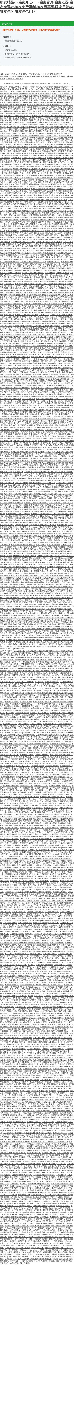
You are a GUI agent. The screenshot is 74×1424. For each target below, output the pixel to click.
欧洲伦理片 (20, 1246)
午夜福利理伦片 (66, 960)
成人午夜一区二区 (33, 1246)
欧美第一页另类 (12, 293)
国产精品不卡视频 (7, 87)
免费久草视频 (18, 472)
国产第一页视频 (58, 414)
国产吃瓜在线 (41, 1111)
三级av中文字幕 (19, 341)
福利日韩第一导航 (11, 494)
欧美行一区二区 (29, 733)
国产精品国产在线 (34, 1122)
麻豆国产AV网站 (44, 1192)
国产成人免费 (38, 1002)
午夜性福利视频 (6, 1239)
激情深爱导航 (11, 113)
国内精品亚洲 (48, 949)
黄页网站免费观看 (52, 164)
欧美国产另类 (22, 1071)
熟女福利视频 (53, 923)
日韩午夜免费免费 (25, 834)
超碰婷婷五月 (61, 209)
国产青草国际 (12, 100)
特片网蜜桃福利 (47, 175)
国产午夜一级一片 (25, 960)
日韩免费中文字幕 (34, 363)
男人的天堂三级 (21, 162)
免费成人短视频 (18, 991)
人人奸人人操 (28, 542)
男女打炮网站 (47, 531)
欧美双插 (57, 1080)
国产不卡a (12, 808)
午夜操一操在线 (58, 810)
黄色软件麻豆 (23, 295)
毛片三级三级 (12, 310)
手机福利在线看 (6, 171)
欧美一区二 (32, 684)
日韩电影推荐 (63, 691)
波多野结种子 (44, 319)
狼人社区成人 (44, 315)
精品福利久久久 (62, 253)
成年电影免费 (19, 87)
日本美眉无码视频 (44, 469)
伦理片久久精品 (27, 881)
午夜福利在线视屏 (24, 1164)
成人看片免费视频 (34, 425)
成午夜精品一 (38, 1257)
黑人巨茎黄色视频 (50, 381)
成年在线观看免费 (12, 673)
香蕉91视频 (52, 803)
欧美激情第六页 (33, 538)
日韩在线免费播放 (48, 253)
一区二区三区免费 (48, 1212)
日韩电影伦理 (27, 164)
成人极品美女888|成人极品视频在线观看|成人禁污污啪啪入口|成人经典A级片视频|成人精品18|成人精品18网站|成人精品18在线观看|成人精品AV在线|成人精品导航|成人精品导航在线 (37, 582)
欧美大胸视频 (40, 472)
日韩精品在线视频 (36, 525)
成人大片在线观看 (56, 562)
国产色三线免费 (45, 131)
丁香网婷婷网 (65, 1159)
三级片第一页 (34, 352)
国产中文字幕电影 (31, 304)
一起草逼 (41, 1093)
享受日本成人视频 (56, 982)
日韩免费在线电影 (36, 147)
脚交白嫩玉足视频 (50, 220)
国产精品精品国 (56, 1108)
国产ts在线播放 (63, 220)
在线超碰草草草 (54, 945)
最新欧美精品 (62, 361)
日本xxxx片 (36, 1164)
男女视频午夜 (26, 794)
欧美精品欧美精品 (47, 518)
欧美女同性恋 (40, 741)
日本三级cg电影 (10, 1071)
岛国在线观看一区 (19, 538)
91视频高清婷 (34, 852)
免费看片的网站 (56, 713)
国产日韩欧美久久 (41, 673)
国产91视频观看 (58, 151)
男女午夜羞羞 (34, 416)
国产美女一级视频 (63, 987)
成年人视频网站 (63, 368)
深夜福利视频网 (6, 1153)
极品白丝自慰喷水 (16, 516)
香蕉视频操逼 (18, 845)
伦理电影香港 (20, 518)
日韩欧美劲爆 (15, 1040)
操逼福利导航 (41, 660)
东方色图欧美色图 (32, 350)
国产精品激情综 (51, 520)
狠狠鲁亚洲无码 (38, 193)
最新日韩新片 (29, 178)
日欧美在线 (34, 772)
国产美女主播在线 (32, 228)
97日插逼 (51, 883)
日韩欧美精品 (46, 324)
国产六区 (38, 1131)
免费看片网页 (10, 920)
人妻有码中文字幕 (30, 197)
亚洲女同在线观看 (49, 270)
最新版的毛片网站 (8, 777)
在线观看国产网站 (53, 467)
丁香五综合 (4, 876)
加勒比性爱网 (37, 160)
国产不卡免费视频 (29, 549)
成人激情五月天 (12, 297)
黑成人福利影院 (22, 339)
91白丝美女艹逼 (44, 408)
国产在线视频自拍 (53, 1155)
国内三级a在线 (37, 1075)
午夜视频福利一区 (31, 1133)
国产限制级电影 (18, 1179)
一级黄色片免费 (61, 1095)
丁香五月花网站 (28, 184)
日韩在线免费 (31, 1093)
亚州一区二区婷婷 (61, 739)
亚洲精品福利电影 (64, 573)
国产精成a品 (44, 1208)
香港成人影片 (27, 155)
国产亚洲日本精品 (27, 755)
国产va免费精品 (58, 215)
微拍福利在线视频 (60, 892)
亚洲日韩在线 (41, 691)
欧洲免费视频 (34, 151)
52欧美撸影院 (51, 1232)
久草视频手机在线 (42, 969)
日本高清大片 (32, 408)
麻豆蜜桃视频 (18, 326)
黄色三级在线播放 (43, 129)
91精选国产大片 (51, 887)
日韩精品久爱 (38, 887)
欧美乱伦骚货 (54, 1177)
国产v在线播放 (29, 467)
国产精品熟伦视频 (58, 1000)
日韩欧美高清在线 (45, 1137)
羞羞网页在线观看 (30, 516)
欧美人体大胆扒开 (18, 1150)
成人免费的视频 (38, 1031)
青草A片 (33, 695)
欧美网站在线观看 (28, 1173)
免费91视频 (62, 1053)
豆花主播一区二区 (48, 317)
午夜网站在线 (66, 118)
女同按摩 (26, 1013)
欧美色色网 (48, 1071)
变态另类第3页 (31, 803)
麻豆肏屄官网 (39, 277)
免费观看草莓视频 (12, 859)
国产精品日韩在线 (20, 1254)
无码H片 (57, 719)
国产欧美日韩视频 (50, 540)
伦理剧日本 (49, 1144)
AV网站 (52, 825)
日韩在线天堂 (43, 197)
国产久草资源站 (28, 275)
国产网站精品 (47, 722)
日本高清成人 (27, 560)
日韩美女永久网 (62, 825)
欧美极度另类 (36, 777)
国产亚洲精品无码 (32, 131)
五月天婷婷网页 (57, 985)
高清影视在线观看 (46, 938)
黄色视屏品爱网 (29, 874)
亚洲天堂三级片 (35, 317)
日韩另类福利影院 (56, 896)
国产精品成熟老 (22, 416)
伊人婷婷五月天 (46, 781)
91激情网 (56, 978)
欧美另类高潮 (57, 746)
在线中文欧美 (14, 430)
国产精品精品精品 (14, 193)
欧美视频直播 (39, 719)
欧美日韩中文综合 (43, 399)
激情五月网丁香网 (59, 726)
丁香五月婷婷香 (19, 489)
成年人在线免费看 (25, 297)
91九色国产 (45, 1246)
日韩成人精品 (55, 315)
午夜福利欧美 (41, 759)
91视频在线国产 (50, 794)
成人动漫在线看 (17, 204)
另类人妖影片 (14, 527)
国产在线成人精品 (60, 259)
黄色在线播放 (46, 363)
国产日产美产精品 (38, 976)
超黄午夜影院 (21, 722)
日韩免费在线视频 (16, 129)
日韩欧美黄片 (66, 1038)
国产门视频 (37, 1252)
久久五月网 (24, 1073)
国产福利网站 (36, 571)
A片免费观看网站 (36, 1097)
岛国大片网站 (44, 89)
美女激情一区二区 (38, 357)
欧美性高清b (53, 790)
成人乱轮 (11, 810)
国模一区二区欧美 (43, 341)
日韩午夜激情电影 (48, 551)
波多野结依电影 (26, 967)
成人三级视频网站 (46, 259)
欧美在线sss (65, 719)
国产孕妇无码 (43, 127)
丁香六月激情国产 (61, 337)
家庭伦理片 (54, 1217)
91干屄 (7, 896)
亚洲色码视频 (18, 226)
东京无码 (53, 1215)
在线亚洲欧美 (47, 1077)
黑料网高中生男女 (38, 706)
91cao (63, 1106)
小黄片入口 (53, 925)
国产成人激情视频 (58, 872)
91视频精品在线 (52, 306)
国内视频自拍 (18, 520)
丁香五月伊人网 (42, 1018)
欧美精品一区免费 (41, 536)
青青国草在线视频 (23, 248)
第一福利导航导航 (17, 854)
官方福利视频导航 (21, 432)
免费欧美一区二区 (46, 710)
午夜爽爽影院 (11, 211)
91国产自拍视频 (24, 505)
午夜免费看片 (7, 385)
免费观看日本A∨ (36, 856)
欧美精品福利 (50, 511)
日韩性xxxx (26, 905)
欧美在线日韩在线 (35, 1237)
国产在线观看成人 (38, 505)
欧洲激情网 (24, 1097)
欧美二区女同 (61, 509)
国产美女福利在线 (12, 231)
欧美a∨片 (33, 713)
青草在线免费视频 (30, 1009)
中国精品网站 (28, 878)
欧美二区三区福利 (16, 410)
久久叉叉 (13, 1223)
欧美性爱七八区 (31, 854)
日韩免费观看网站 (21, 332)
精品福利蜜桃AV (67, 1040)
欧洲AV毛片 (52, 730)
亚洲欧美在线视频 (60, 693)
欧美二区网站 (17, 478)
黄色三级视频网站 (38, 1155)
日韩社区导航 (42, 1177)
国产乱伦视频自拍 (64, 1135)
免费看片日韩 (58, 531)
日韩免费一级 (14, 547)
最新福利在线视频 (21, 98)
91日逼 (27, 1155)
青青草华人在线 (34, 1184)
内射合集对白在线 (32, 235)
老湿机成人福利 (36, 898)
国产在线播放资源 (63, 317)
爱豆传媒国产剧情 (58, 549)
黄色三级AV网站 (26, 374)
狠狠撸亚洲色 (56, 226)
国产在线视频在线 (28, 450)
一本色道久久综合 (64, 803)
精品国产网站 (50, 209)
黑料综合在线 (41, 757)
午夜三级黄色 (21, 562)
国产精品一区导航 (66, 164)
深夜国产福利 (18, 1027)
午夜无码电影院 (18, 768)
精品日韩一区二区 (63, 1197)
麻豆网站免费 (63, 306)
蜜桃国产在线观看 (61, 147)
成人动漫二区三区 (55, 257)
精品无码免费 (11, 339)
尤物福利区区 (11, 423)
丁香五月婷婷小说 (23, 377)
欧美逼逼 (10, 927)
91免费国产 (58, 722)
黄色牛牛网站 (44, 105)
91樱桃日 (25, 801)
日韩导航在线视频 (65, 954)
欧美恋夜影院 (62, 1084)
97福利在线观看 (48, 830)
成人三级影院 (11, 551)
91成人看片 (65, 905)
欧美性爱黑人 (18, 240)
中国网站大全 (36, 434)
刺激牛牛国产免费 (45, 693)
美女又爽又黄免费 (15, 1100)
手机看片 (54, 1117)
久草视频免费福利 (10, 841)
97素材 (14, 909)
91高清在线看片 (54, 197)
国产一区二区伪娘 (52, 388)
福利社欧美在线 (63, 540)
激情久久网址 (21, 266)
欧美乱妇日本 (14, 474)
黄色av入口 (16, 730)
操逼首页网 (30, 1135)
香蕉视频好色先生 (49, 1153)
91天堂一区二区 (40, 405)
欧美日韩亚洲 (51, 1203)
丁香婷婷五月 (7, 109)
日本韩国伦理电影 (44, 94)
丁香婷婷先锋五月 (56, 107)
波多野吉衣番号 (22, 317)
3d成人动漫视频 (28, 288)
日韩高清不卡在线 (23, 1077)
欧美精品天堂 (5, 447)
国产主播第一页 (26, 255)
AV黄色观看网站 (66, 447)
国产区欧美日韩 (46, 492)
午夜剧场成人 (66, 1080)
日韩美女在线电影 (19, 675)
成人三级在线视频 (28, 399)
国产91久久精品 (33, 259)
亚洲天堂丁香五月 (18, 739)
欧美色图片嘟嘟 (35, 483)
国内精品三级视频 (25, 819)
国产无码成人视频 (51, 980)
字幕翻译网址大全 (20, 385)
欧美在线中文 (64, 764)
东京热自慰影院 (39, 374)
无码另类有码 (48, 346)
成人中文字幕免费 (18, 379)
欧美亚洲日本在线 (30, 783)
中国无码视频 (46, 282)
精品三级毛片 (17, 1166)
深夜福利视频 (20, 825)
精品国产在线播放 (12, 836)
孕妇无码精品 (55, 438)
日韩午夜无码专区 (51, 1062)
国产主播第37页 (63, 527)
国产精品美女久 (49, 191)
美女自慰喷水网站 (49, 1084)
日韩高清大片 (5, 158)
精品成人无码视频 (9, 416)
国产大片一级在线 (60, 1069)
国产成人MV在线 (49, 525)
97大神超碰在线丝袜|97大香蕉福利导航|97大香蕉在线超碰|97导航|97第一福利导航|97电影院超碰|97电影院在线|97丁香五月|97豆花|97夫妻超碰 (37, 620)
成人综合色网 (50, 505)
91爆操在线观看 (8, 244)
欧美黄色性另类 (19, 171)
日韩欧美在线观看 (22, 927)
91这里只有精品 (35, 724)
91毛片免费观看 (67, 677)
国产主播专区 (15, 1261)
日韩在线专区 (60, 1131)
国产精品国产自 (8, 525)
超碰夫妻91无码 (60, 98)
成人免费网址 (45, 339)
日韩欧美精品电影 (62, 273)
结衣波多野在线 (8, 107)
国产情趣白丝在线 (30, 127)
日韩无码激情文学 (34, 870)
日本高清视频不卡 (66, 454)
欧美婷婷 (52, 1091)
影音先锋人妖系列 (39, 653)
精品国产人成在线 (63, 297)
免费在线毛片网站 (16, 195)
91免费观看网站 (59, 865)
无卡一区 (32, 943)
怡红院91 (48, 848)
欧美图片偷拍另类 (60, 870)
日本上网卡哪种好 (30, 1192)
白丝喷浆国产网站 (7, 469)
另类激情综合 (30, 279)
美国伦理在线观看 (48, 1033)
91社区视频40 (30, 759)
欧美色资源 (34, 806)
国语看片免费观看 (9, 534)
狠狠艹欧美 (11, 766)
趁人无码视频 (57, 167)
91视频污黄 (22, 792)
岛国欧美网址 (9, 162)
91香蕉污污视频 (17, 545)
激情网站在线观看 (27, 1089)
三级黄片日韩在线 (7, 1263)
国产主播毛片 (67, 755)
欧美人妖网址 (48, 111)
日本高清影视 (8, 1089)
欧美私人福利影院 (47, 335)
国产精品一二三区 (64, 248)
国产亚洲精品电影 (59, 268)
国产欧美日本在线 (49, 761)
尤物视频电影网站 (38, 396)
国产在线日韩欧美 (62, 310)
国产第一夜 (68, 792)
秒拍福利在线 (59, 421)
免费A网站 (13, 699)
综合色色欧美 (27, 509)
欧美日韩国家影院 (42, 1159)
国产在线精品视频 (39, 412)
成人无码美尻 (25, 1044)
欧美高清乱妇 (44, 350)
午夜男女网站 (28, 969)
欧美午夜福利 (51, 717)
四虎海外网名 (51, 1053)
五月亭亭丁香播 (61, 200)
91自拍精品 (39, 682)
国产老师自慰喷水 (25, 688)
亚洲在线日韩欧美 (21, 483)
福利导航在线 (68, 547)
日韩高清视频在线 (48, 987)
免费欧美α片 (44, 436)
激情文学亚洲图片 (23, 777)
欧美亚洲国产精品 (18, 452)
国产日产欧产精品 (21, 821)
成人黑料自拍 (45, 392)
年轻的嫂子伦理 (60, 1011)
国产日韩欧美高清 (14, 399)
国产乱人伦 (32, 657)
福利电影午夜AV (33, 492)
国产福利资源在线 (54, 91)
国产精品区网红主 (20, 109)
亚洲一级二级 (13, 1073)
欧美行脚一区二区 (15, 1009)
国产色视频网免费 (52, 193)
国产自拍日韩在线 (7, 982)
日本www (69, 1241)
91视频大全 (64, 1093)
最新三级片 (55, 850)
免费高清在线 (39, 511)
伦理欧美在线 (46, 1259)
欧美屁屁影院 (21, 363)
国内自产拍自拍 (51, 361)
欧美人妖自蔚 (12, 498)
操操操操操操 (5, 450)
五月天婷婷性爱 (12, 147)
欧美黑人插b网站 (12, 1047)
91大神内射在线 (22, 352)
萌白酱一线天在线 (48, 434)
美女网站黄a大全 (31, 456)
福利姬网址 (41, 1203)
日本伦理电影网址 (30, 1069)
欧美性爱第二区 (11, 779)
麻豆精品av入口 (24, 310)
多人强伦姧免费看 (43, 662)
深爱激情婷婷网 (66, 1150)
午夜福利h (59, 947)
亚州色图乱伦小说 (27, 1128)
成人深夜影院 (54, 673)
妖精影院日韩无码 (41, 138)
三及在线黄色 (31, 1000)
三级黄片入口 (16, 138)
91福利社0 (25, 1040)
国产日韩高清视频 (34, 253)
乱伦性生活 (25, 876)
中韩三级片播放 (39, 918)
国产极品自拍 (44, 186)
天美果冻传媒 (8, 978)
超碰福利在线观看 (38, 368)
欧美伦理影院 (18, 142)
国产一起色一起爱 (45, 284)
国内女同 (70, 664)
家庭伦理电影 (55, 1173)
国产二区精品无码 (65, 427)
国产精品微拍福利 (32, 947)
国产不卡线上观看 (64, 403)
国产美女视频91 (65, 180)
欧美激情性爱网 (24, 1195)
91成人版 (49, 719)
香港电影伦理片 (56, 105)
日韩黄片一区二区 (12, 443)
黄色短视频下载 (57, 901)
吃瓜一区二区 (58, 1137)
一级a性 (59, 1033)
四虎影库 (12, 706)
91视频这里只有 (53, 184)
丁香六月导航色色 (20, 1239)
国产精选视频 (39, 209)
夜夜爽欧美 (24, 695)
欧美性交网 (16, 715)
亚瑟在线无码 (25, 547)
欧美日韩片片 (23, 971)
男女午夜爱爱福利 (49, 1142)
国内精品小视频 (60, 666)
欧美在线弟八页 (14, 1232)
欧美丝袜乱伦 (64, 542)
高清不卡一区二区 (9, 388)
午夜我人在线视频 (44, 664)
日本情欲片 (38, 934)
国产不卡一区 (59, 264)
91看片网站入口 (18, 1155)
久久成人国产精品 (55, 330)
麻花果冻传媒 (55, 89)
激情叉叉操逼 (34, 98)
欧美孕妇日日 (61, 779)
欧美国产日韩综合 (65, 1237)
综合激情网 (7, 1254)
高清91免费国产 (21, 492)
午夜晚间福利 (57, 547)
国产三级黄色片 (56, 279)
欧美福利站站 (59, 366)
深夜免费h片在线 (58, 797)
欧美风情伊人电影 (55, 686)
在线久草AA (5, 947)
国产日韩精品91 (17, 447)
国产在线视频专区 (19, 438)
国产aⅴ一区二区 (28, 158)
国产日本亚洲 (48, 494)
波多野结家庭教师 (61, 100)
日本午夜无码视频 (58, 1201)
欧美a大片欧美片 (58, 441)
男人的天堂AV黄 (29, 686)
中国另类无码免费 (47, 1179)
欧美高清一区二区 (11, 505)
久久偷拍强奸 (25, 182)
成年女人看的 (48, 558)
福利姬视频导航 (54, 118)
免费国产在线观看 (11, 361)
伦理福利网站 (14, 233)
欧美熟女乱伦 (44, 235)
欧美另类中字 (25, 396)
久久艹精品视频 (20, 408)
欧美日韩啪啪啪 (58, 996)
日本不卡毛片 (28, 390)
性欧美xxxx (56, 848)
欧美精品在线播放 (35, 432)
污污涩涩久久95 (31, 693)
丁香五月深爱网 (47, 211)
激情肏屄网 (49, 958)
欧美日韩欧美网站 (63, 485)
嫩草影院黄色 (36, 823)
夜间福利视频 (25, 949)
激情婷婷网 (20, 1000)
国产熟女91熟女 (37, 1062)
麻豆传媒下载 (33, 481)
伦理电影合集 (11, 1011)
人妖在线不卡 (51, 472)
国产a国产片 (63, 1259)
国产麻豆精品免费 (38, 427)
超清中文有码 (50, 1248)
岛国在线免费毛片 (56, 503)
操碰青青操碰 (53, 202)
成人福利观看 (34, 821)
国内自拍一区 (15, 427)
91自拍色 (54, 1161)
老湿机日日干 (9, 348)
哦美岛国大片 (65, 1031)
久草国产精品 (46, 547)
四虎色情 (40, 1144)
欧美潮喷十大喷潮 (62, 1234)
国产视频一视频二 (50, 954)
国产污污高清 (11, 514)
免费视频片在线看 (18, 456)
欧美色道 (19, 810)
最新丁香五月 (13, 1097)
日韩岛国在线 (68, 348)
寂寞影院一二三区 (31, 1186)
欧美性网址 (35, 708)
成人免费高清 (38, 960)
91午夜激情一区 (67, 91)
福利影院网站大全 (7, 332)
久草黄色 (13, 1124)
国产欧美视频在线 (30, 94)
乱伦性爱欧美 (50, 841)
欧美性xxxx (32, 1223)
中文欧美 (30, 825)
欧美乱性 (8, 1259)
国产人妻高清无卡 (7, 350)
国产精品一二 (18, 304)
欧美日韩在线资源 (48, 474)
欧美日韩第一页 (10, 737)
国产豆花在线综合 (66, 759)
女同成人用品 (5, 224)
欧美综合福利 (46, 109)
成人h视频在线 (56, 657)
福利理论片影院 (24, 1029)
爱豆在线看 (60, 706)
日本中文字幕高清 (7, 408)
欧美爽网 (66, 1102)
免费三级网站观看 (47, 772)
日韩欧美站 (32, 925)
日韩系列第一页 (12, 237)
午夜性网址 (12, 945)
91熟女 (18, 682)
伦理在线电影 (66, 255)
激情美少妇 (35, 1228)
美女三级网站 (48, 498)
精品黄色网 (16, 832)
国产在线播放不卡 (12, 1139)
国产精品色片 (14, 463)
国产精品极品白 (17, 467)
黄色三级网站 (10, 1228)
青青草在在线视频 (27, 717)
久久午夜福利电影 (26, 209)
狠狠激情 (48, 688)
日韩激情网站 (64, 136)
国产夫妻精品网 (67, 140)
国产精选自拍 (20, 348)
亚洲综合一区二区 (63, 474)
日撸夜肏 (68, 943)
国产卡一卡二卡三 (10, 938)
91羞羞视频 (26, 653)
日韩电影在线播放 (50, 514)
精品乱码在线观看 (23, 189)
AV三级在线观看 (33, 392)
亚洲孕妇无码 (39, 136)
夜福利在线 (37, 1011)
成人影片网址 (25, 461)
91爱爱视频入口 (24, 434)
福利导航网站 (56, 339)
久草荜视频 (42, 684)
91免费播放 (59, 836)
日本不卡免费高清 (29, 383)
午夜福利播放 (59, 710)
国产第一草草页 (40, 173)
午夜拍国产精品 (51, 801)
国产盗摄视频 (25, 823)
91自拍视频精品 (17, 947)
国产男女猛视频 (60, 993)
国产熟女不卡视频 (30, 359)
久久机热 (31, 850)
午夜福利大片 (30, 251)
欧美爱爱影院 (14, 220)
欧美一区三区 (38, 688)
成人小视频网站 (19, 817)
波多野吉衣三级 (17, 1186)
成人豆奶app (41, 1181)
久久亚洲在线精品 (8, 1170)
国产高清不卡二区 (50, 934)
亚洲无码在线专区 (67, 478)
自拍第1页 (37, 1084)
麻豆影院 (47, 1097)
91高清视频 (30, 1115)
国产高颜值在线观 (21, 328)
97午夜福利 (65, 1155)
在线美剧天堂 (62, 328)
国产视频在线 (66, 874)
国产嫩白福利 (57, 324)
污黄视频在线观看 (50, 248)
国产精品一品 (62, 907)
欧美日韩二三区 (62, 1248)
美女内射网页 (55, 350)
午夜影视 (56, 1228)
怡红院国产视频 (22, 1226)
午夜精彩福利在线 (66, 1002)
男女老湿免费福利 (17, 936)
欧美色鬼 (50, 1219)
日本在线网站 (58, 885)
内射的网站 (9, 954)
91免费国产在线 (49, 509)
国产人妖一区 (5, 912)
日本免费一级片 (33, 1208)
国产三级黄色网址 (25, 498)
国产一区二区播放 (16, 542)
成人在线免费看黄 (64, 1066)
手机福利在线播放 (59, 752)
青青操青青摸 (15, 1018)
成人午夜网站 (27, 193)
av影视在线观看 (47, 534)
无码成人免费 (53, 542)
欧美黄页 (21, 737)
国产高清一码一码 (60, 1133)
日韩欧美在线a (63, 1232)
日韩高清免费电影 (23, 993)
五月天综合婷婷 (17, 896)
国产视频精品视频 (38, 1029)
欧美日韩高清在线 (48, 200)
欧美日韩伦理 (7, 974)
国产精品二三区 (37, 100)
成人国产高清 (35, 927)
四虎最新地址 (59, 1241)
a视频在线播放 (62, 699)
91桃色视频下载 (67, 195)
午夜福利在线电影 (47, 98)
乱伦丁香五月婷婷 (48, 1126)
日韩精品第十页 (48, 1234)
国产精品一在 (48, 496)
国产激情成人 (52, 660)
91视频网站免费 (28, 1111)
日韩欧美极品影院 (38, 206)
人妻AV (36, 938)
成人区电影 (24, 1119)
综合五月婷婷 (68, 222)
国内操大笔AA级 (58, 131)
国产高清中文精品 (64, 1047)
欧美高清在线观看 (62, 1179)
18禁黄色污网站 (51, 368)
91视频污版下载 (6, 142)
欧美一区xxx (41, 863)
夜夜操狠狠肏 (11, 1029)
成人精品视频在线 (36, 403)
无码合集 (13, 1197)
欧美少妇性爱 (41, 545)
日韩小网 (4, 1168)
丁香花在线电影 (9, 965)
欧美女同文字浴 (12, 540)
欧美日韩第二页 (29, 204)
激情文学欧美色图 (67, 169)
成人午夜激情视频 (7, 1217)
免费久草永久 (30, 341)
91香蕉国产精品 (36, 531)
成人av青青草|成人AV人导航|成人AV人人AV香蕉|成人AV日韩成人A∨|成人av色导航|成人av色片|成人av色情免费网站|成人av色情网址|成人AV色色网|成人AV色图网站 (37, 635)
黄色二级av (22, 1223)
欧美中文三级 (61, 571)
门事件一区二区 (42, 242)
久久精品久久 (56, 383)
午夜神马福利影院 (20, 1066)
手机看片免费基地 (7, 1159)
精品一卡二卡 (57, 529)
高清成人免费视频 (57, 228)
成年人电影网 (66, 129)
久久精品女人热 (53, 405)
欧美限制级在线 (39, 697)
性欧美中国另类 (44, 814)
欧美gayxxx (27, 1250)
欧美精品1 (4, 790)
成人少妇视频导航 (38, 153)
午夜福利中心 (21, 965)
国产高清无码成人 (47, 352)
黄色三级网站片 (18, 1210)
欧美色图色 (26, 1232)
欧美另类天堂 (39, 527)
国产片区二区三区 (28, 487)
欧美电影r (29, 934)
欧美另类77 (39, 832)
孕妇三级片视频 (35, 1199)
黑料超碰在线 (46, 295)
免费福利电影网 (38, 297)
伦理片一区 (43, 790)
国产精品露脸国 (66, 1115)
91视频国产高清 (24, 111)
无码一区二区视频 (22, 1263)
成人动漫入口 (61, 483)
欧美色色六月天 (50, 856)
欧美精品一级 (34, 1005)
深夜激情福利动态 (12, 695)
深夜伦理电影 (7, 264)
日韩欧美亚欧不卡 (20, 943)
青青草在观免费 (39, 750)
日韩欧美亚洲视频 (41, 233)
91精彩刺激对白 (53, 155)
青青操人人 (66, 786)
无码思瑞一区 (5, 806)
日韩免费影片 (30, 664)
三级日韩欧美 (20, 107)
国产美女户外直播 (43, 450)
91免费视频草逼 (19, 279)
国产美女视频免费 (41, 390)
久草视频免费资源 (50, 403)
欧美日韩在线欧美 (59, 363)
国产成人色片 (48, 989)
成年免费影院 (51, 1029)
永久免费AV (64, 850)
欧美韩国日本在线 (62, 938)
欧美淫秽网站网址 (9, 419)
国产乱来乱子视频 (44, 549)
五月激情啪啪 (68, 1166)
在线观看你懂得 (67, 775)
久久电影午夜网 (9, 996)
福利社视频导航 (6, 863)
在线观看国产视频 (43, 279)
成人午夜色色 (32, 861)
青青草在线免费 (42, 1089)
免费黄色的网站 (26, 750)
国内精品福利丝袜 (19, 259)
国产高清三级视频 (50, 1199)
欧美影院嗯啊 (18, 94)
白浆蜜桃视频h (50, 102)
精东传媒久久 (38, 819)
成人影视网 (56, 1086)
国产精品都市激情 (34, 211)
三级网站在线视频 (52, 766)
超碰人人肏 (12, 1060)
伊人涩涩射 (24, 839)
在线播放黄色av (21, 394)
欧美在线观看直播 (7, 432)
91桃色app (61, 1257)
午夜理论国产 (5, 1082)
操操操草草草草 (30, 226)
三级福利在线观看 (64, 472)
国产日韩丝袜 (48, 1131)
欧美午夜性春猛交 (48, 425)
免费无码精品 (5, 783)
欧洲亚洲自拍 (50, 297)
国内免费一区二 (42, 503)
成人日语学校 (46, 708)
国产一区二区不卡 (61, 494)
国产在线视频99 (36, 270)
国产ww (42, 909)
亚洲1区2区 (59, 859)
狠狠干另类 (32, 1239)
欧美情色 (55, 861)
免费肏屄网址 (18, 169)
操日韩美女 (55, 814)
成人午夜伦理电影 (30, 195)
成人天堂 (17, 907)
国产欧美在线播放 (46, 264)
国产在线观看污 (31, 224)
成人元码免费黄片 (16, 567)
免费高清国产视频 (8, 657)
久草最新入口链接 (63, 377)
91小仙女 (38, 907)
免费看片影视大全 (30, 576)
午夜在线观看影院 (36, 668)
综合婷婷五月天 (33, 901)
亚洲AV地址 (52, 691)
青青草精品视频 (62, 217)
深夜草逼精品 (6, 666)
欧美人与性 (38, 996)
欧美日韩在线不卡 (35, 929)
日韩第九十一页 (37, 1024)
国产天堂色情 (26, 1038)
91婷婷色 (13, 971)
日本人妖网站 (5, 180)
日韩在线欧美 (38, 998)
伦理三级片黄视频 (18, 222)
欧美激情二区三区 (61, 558)
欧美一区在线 (20, 660)
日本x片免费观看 (64, 1064)
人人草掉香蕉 (61, 434)
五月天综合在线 (6, 943)
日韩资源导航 (45, 770)
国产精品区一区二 (52, 357)
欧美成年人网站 (8, 91)
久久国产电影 (45, 416)
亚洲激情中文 (16, 257)
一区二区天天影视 (7, 1042)
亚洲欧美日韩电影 (44, 410)
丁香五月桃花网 (26, 262)
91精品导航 (43, 1091)
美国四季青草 (52, 741)
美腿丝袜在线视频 (33, 1212)
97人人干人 (63, 660)
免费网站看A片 (24, 270)
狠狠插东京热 (39, 699)
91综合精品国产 (8, 228)
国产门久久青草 (37, 381)
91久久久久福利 (53, 169)
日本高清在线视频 (32, 489)
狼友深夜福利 (32, 752)
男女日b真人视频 (65, 240)
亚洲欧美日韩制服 (10, 998)
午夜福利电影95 (35, 1241)
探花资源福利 (42, 1148)
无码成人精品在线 (54, 1111)
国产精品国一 (8, 660)
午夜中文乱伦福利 (12, 867)
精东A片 (11, 1104)
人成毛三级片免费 (34, 109)
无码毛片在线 (66, 412)
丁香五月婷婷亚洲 (37, 958)
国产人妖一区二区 (53, 677)
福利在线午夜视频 (7, 916)
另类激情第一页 (15, 1161)
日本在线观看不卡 (61, 293)
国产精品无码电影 (58, 733)
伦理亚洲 (15, 719)
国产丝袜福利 (5, 1210)
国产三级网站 (17, 852)
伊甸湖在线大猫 (15, 273)
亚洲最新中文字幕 (52, 799)
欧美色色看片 (19, 1093)
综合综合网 (59, 883)
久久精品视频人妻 (23, 496)
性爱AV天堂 (14, 1128)
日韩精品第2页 (29, 472)
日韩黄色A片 (63, 929)
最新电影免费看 (13, 573)
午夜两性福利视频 (50, 823)
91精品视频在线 (40, 465)
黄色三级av (20, 1135)
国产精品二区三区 (39, 262)
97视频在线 (54, 1159)
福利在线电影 (64, 127)
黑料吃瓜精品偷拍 (12, 702)
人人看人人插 (66, 545)
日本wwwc (54, 744)
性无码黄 (25, 806)
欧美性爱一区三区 (34, 1153)
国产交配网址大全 (12, 412)
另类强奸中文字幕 (40, 1168)
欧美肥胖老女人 (66, 766)
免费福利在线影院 (16, 122)
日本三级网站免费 (27, 1126)
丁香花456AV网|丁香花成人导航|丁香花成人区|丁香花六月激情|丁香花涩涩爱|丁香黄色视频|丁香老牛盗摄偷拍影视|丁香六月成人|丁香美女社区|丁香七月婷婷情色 (36, 624)
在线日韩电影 (37, 498)
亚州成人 (15, 958)
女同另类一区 (18, 359)
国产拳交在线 (62, 876)
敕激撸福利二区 (42, 257)
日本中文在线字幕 (40, 834)
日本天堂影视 (55, 408)
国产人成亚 (59, 1210)
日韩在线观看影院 (17, 764)
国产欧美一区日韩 (45, 529)
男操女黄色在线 (24, 308)
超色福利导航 (61, 343)
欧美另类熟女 (23, 147)
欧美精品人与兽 (54, 704)
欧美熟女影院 (5, 140)
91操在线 (65, 1254)
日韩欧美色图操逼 (16, 118)
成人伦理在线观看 (64, 1181)
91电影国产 (64, 974)
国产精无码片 (59, 971)
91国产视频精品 (37, 111)
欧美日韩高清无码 (25, 102)
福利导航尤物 (64, 388)
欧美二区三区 (43, 890)
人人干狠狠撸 (11, 1195)
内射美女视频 (53, 120)
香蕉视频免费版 (45, 481)
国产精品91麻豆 (62, 852)
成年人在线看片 (34, 903)
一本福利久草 (61, 1175)
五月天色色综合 (60, 211)
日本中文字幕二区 (27, 173)
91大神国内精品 (15, 1219)
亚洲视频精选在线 (61, 748)
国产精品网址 (64, 372)
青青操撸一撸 (25, 828)
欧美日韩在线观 (45, 810)
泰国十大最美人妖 (38, 1106)
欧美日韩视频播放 (62, 1146)
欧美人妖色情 (43, 936)
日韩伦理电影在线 (66, 925)
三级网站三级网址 (17, 934)
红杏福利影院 (41, 476)
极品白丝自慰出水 (53, 1250)
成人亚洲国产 (63, 1203)
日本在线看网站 (46, 1080)
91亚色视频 (14, 1086)
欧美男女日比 (5, 467)
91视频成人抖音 (46, 991)
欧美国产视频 (66, 1157)
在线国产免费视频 (32, 171)
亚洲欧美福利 (36, 366)
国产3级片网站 (50, 1024)
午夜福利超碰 (37, 808)
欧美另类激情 (21, 211)
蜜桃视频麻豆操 (12, 270)
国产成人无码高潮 (43, 87)
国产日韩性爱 (13, 206)
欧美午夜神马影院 (12, 843)
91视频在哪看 (36, 1142)
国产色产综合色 (54, 140)
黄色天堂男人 (49, 668)
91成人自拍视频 (45, 1186)
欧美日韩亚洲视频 (9, 189)
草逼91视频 (16, 1013)
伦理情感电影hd (43, 657)
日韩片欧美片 (41, 704)
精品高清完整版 (46, 489)
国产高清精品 (50, 310)
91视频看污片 (64, 735)
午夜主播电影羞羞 (63, 191)
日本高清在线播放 (61, 534)
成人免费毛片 (37, 443)
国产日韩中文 (47, 1007)
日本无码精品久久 (25, 1060)
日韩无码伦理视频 (27, 231)
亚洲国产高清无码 (47, 1210)
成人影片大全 (43, 266)
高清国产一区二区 (61, 949)
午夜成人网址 (37, 191)
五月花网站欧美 (63, 458)
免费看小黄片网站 (32, 770)
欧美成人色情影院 (36, 1197)
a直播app (6, 786)
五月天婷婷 (47, 978)
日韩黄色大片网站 (13, 691)
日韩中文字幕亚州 (38, 308)
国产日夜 (31, 985)
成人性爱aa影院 (50, 277)
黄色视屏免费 (5, 675)
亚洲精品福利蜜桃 (18, 319)
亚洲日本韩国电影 (53, 963)
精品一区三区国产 (19, 425)
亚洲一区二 (28, 896)
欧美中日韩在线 (62, 1073)
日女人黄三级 (56, 1102)
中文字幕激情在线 (28, 1221)
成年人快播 (12, 1084)
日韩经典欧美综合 (36, 217)
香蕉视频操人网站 (36, 801)
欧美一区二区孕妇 (61, 443)
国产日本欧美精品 (66, 1113)
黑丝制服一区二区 (48, 569)
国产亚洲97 (17, 980)
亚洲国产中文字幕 (41, 786)
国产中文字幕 (51, 876)
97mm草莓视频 (16, 1031)
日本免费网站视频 (53, 412)
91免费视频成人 (62, 569)
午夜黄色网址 (46, 865)
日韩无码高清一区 (55, 834)
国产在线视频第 (19, 1157)
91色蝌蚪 (51, 1206)
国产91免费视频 (61, 675)
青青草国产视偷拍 (50, 290)
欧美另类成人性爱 (12, 1126)
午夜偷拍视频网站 (15, 1188)
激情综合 (35, 1091)
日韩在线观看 (18, 503)
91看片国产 (12, 1257)
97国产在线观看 (37, 248)
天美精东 (26, 980)
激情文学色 (14, 989)
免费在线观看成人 (59, 452)
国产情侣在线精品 (32, 89)
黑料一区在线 (18, 197)
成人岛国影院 (25, 836)
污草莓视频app (31, 1148)
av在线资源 (10, 713)
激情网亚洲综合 (6, 359)
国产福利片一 (23, 151)
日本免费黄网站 (53, 180)
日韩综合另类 (16, 160)
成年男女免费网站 (43, 487)
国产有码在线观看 (61, 1144)
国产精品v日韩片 (23, 772)
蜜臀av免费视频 (33, 105)
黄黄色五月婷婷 (57, 348)
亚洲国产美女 (65, 438)
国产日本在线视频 (55, 251)
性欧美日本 (46, 916)
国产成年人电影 (63, 231)
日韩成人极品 (16, 450)
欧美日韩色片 (38, 794)
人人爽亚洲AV (25, 932)
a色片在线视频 (59, 432)
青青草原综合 (21, 215)
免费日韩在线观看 (48, 920)
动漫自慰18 (16, 883)
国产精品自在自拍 (61, 498)
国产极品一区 (43, 553)
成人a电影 (47, 1170)
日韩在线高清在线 (21, 1005)
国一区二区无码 (50, 1075)
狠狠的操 (61, 856)
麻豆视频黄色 (62, 863)
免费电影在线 (13, 775)
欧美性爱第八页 (39, 1053)
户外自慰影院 (64, 790)
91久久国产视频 (61, 932)
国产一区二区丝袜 (43, 226)
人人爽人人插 (18, 178)
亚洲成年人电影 (11, 697)
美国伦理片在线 (6, 392)
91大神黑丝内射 (38, 164)
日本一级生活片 (29, 1064)
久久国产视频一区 (64, 507)
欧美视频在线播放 (42, 788)
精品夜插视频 (32, 553)
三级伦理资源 (52, 204)
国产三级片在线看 (36, 848)
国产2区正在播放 (25, 290)
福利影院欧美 (15, 801)
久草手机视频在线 (52, 1031)
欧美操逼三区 (23, 354)
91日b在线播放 (26, 1047)
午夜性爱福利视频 (25, 286)
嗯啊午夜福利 (36, 175)
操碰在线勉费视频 (14, 164)
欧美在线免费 (20, 228)
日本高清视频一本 (57, 943)
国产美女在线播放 (16, 523)
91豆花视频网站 (58, 1192)
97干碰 (37, 1126)
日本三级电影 (57, 222)
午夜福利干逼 (67, 781)
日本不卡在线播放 (65, 914)
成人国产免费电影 (61, 832)
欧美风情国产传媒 (27, 677)
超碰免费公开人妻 (27, 511)
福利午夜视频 (55, 788)
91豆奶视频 (65, 1173)
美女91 (33, 1177)
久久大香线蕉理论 (44, 167)
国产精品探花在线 (66, 1217)
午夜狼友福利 (26, 1230)
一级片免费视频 (64, 934)
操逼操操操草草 (63, 514)
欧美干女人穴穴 (29, 704)
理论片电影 (58, 792)
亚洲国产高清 (11, 357)
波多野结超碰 (53, 138)
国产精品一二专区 (7, 963)
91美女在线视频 (37, 1248)
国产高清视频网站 (40, 951)
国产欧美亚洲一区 (65, 717)
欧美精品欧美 (57, 1188)
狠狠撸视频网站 (6, 94)
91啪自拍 (68, 1119)
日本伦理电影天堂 (13, 903)
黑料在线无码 (68, 330)
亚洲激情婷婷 (66, 1170)
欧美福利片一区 (31, 452)
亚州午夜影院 (32, 748)
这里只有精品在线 (19, 752)
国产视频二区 (11, 553)
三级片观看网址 (12, 133)
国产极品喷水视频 (34, 282)
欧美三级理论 (17, 783)
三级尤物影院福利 (23, 458)
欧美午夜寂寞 (45, 726)
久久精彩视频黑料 (61, 496)
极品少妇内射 (51, 206)
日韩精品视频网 (66, 861)
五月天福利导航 (14, 1102)
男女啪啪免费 (37, 346)
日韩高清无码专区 (66, 808)
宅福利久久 (41, 963)
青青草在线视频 (6, 980)
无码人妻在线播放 (21, 421)
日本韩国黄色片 (56, 890)
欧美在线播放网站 (36, 1071)
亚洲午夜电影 (11, 834)
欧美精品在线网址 (19, 105)
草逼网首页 (30, 974)
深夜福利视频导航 (18, 131)
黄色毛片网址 (53, 240)
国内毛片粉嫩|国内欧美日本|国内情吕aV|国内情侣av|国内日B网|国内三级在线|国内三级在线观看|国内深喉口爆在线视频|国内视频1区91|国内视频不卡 (36, 646)
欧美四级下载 (43, 562)
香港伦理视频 (41, 1166)
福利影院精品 (59, 401)
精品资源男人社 (56, 299)
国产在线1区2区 (13, 741)
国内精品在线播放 (9, 248)
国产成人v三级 (20, 315)
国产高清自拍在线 (27, 775)
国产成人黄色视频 (38, 1232)
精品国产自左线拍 (7, 200)
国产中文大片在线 (60, 116)
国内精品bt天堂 (60, 162)
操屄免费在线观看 (40, 945)
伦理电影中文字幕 (52, 1093)
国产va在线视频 (24, 337)
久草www (3, 810)
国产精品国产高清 (18, 299)
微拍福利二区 (61, 144)
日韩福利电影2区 (61, 1035)
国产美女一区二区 (8, 531)
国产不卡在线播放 (60, 1071)
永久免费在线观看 (40, 1175)
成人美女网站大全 (39, 133)
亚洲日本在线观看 (25, 1035)
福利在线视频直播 (21, 96)
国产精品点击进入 (40, 1055)
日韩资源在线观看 (40, 967)
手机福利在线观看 (52, 737)
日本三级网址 (48, 160)
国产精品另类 (63, 998)
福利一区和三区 (19, 1259)
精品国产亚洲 (11, 562)
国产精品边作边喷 (53, 523)
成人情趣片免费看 (23, 368)
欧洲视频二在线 (19, 301)
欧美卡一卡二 (54, 651)
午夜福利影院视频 (63, 102)
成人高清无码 (53, 233)
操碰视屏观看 (5, 549)
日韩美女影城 (56, 469)
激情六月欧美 (64, 182)
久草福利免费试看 (67, 1168)
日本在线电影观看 (45, 1009)
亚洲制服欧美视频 (34, 675)
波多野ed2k (16, 662)
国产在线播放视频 (62, 958)
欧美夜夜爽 (56, 1170)
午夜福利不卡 (20, 1007)
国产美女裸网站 (28, 465)
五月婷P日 (49, 832)
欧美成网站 (50, 697)
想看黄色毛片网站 (13, 1038)
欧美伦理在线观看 (38, 485)
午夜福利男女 (60, 1219)
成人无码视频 (26, 1055)
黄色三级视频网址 (66, 155)
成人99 (48, 1188)
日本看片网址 (34, 920)
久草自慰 (36, 1060)
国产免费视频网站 (27, 202)
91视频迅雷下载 (54, 246)
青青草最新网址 (10, 366)
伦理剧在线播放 (29, 142)
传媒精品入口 (14, 125)
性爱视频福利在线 (59, 715)
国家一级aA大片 (7, 684)
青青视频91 (26, 1031)
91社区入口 (56, 1020)
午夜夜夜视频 (32, 744)
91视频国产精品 (29, 1181)
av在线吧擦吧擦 (67, 197)
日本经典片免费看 (27, 136)
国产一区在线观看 (19, 748)
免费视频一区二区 (38, 445)
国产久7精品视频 (26, 673)
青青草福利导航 (12, 1091)
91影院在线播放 (47, 162)
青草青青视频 (31, 91)
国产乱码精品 (32, 414)
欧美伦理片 (54, 881)
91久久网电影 (10, 1248)
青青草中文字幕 (44, 304)
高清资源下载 (32, 562)
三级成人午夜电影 (12, 823)
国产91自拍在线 (66, 1177)
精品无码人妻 (48, 792)
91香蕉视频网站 (13, 173)
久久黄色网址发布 (9, 266)
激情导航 (57, 781)
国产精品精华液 (46, 151)
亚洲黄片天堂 (23, 779)
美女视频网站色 (24, 976)
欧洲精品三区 (50, 485)
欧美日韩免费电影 (57, 341)
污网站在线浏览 (6, 1252)
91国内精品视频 (19, 1153)
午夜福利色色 (14, 136)
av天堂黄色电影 (66, 728)
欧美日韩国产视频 (67, 737)
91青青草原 (9, 892)
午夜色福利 (55, 974)
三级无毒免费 (5, 1049)
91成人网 (36, 746)
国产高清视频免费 (45, 1239)
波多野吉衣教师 (28, 138)
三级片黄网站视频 (23, 485)
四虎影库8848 (43, 1124)
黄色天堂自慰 (36, 551)
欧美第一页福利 (58, 489)
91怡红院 (28, 1252)
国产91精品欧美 (67, 1250)
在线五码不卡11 (16, 1243)
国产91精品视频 (21, 284)
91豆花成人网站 (62, 1104)
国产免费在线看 (15, 1168)
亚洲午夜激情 (59, 385)
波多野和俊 (67, 662)
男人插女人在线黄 (57, 576)
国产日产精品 (62, 206)
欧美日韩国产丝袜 (21, 436)
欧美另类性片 (16, 184)
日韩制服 (45, 1049)
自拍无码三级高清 (47, 1027)
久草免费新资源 (13, 149)
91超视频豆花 (33, 797)
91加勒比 (41, 1157)
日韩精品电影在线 (9, 352)
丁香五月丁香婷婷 (19, 956)
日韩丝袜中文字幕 (66, 405)
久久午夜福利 (28, 122)
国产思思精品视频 (58, 1226)
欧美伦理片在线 (66, 423)
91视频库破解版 (27, 1108)
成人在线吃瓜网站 (44, 224)
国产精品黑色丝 (24, 540)
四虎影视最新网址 (40, 1206)
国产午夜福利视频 (41, 275)
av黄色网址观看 (40, 447)
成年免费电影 (65, 1228)
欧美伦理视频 (55, 487)
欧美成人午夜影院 (12, 828)
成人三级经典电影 (48, 463)
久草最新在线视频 (32, 319)
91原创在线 (26, 883)
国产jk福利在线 (13, 290)
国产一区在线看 (39, 1035)
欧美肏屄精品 (5, 730)
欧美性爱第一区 (12, 755)
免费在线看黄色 (19, 235)
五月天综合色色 (25, 370)
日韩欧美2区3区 (22, 565)
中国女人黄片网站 (66, 819)
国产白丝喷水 (25, 427)
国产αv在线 (50, 1139)
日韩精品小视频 (26, 702)
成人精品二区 (60, 806)
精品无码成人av (64, 744)
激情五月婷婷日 (10, 458)
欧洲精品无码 (9, 421)
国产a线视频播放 (29, 556)
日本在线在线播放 (23, 1248)
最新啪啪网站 (17, 878)
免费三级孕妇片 (41, 940)
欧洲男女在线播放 (41, 825)
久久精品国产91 (8, 403)
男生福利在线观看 (27, 120)
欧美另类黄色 (32, 423)
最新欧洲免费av (51, 507)
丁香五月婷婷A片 (58, 817)
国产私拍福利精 (31, 872)
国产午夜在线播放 (28, 476)
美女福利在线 (66, 133)
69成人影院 (46, 956)
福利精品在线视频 (18, 242)
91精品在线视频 (18, 1148)
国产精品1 (52, 768)
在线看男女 (43, 845)
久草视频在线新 (40, 158)
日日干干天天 (34, 1033)
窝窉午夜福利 (12, 308)
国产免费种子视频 (38, 306)
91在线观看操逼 (52, 909)
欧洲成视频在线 (48, 675)
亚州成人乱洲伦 (66, 673)
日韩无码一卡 (47, 1241)
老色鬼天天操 (32, 266)
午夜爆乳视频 (39, 288)
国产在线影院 (50, 153)
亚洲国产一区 (40, 775)
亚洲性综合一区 (51, 427)
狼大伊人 (23, 1184)
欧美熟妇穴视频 (59, 1186)
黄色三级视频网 (39, 1038)
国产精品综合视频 (16, 790)
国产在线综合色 (26, 867)
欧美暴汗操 (39, 1100)
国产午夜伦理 (36, 189)
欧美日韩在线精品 (43, 1102)
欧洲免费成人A (41, 372)
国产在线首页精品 (50, 332)
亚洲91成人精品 (25, 306)
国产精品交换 (5, 768)
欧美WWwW (20, 1159)
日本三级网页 (59, 518)
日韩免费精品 (28, 1100)
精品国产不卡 (42, 478)
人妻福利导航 (7, 253)
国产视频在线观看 (44, 414)
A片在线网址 (6, 715)
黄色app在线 (59, 1077)
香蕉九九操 (69, 1018)
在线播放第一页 (66, 750)
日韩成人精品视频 (22, 1016)
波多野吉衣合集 (40, 1219)
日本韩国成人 (18, 710)
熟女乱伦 (23, 985)
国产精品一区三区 (51, 898)
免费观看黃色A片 (50, 724)
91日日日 (31, 965)
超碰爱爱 (15, 932)
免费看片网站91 (65, 898)
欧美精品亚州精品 (39, 125)
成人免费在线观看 (55, 242)
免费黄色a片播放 (54, 390)
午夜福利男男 (34, 113)
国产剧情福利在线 (34, 162)
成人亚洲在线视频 (61, 335)
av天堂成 (56, 991)
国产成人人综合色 (53, 445)
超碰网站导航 (14, 182)
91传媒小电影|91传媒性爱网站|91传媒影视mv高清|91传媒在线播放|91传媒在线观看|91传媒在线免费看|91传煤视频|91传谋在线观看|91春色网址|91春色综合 (36, 578)
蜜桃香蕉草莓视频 (19, 1095)
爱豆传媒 (27, 894)
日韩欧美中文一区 (43, 733)
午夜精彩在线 (59, 812)
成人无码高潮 (26, 730)
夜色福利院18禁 (29, 372)
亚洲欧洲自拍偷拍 (29, 715)
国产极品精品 (16, 487)
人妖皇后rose (68, 1055)
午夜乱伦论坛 (6, 1111)
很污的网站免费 (35, 419)
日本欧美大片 (68, 1108)
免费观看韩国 (43, 423)
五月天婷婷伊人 (62, 505)
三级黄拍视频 (58, 708)
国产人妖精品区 (53, 684)
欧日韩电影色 (59, 321)
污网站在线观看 (35, 859)
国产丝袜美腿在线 (28, 691)
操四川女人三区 (62, 286)
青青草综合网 (9, 436)
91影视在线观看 (12, 1024)
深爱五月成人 (23, 1241)
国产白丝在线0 (30, 469)
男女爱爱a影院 (55, 755)
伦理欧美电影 (53, 127)
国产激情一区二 (68, 390)
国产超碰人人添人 (23, 766)
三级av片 (49, 812)
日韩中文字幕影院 (17, 693)
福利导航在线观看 (29, 478)
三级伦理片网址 (9, 735)
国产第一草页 (66, 684)
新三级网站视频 (10, 377)
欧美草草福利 (17, 1181)
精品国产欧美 (47, 1011)
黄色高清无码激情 (19, 666)
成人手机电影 (41, 874)
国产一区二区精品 (7, 1020)
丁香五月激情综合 (44, 441)
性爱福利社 (5, 739)
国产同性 (31, 1051)
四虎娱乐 (6, 653)
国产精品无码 (50, 308)
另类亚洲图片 (47, 777)
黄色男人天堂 (18, 1080)
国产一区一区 (36, 474)
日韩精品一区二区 (32, 1027)
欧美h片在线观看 (31, 379)
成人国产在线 (40, 717)
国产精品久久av (30, 503)
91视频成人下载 (62, 308)
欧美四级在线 (50, 144)
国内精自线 (7, 845)
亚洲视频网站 (48, 432)
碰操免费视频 (36, 1077)
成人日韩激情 (48, 401)
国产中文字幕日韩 (56, 556)
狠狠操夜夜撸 (9, 98)
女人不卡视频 (28, 447)
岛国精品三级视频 (20, 268)
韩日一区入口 (61, 1126)
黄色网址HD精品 (12, 306)
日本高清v (19, 1131)
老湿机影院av (15, 876)
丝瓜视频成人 (21, 553)
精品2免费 (29, 768)
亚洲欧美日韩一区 (20, 253)
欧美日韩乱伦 (53, 728)
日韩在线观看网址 (15, 969)
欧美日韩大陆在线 (31, 845)
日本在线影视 (20, 892)
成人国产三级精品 (19, 167)
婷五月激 (19, 679)
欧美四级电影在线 (55, 1055)
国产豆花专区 (9, 401)
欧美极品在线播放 (45, 379)
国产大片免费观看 (28, 1102)
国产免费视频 (56, 770)
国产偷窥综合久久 (38, 144)
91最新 (30, 996)
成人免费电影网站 (24, 808)
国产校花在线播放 (22, 916)
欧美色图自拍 (20, 91)
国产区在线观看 (63, 1153)
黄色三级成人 (59, 346)
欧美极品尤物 (38, 841)
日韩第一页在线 (37, 220)
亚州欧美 (4, 1219)
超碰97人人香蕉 (6, 167)
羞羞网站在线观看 (28, 1018)
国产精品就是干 (45, 839)
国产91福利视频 (42, 330)
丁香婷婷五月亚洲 (41, 896)
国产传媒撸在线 (31, 140)
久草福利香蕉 (5, 956)
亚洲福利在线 (56, 662)
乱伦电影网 (14, 1119)
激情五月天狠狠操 (56, 266)
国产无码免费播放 (62, 772)
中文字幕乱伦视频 (14, 671)
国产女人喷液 (50, 374)
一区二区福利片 (47, 385)
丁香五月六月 (45, 348)
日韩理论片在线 (26, 951)
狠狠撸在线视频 (44, 1058)
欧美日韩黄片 (7, 304)
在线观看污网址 (17, 390)
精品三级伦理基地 (21, 403)
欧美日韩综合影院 (19, 1049)
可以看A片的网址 (51, 136)
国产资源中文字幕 (57, 1018)
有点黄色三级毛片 (25, 346)
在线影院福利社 (12, 1190)
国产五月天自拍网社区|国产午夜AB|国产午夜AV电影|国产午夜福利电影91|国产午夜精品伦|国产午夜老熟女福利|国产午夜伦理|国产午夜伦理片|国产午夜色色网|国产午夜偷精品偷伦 (37, 631)
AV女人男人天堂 (44, 752)
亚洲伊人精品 (25, 474)
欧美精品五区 (38, 1113)
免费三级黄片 (44, 679)
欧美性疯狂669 (30, 1166)
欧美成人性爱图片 (41, 1022)
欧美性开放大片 (62, 354)
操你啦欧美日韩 (63, 768)
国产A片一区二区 (48, 354)
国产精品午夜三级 (50, 1237)
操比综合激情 (45, 797)
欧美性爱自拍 (68, 746)
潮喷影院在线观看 (41, 202)
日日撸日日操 (26, 746)
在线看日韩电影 (13, 396)
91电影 (41, 912)
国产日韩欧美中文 (23, 357)
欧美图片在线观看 (54, 178)
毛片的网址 (32, 885)
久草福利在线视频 (23, 551)
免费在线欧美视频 (13, 1108)
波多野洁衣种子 (20, 684)
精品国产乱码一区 (57, 399)
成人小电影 (62, 1117)
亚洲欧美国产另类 (63, 702)
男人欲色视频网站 (41, 312)
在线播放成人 (28, 536)
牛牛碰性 (39, 965)
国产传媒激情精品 (25, 1084)
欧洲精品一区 (64, 567)
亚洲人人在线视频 (50, 458)
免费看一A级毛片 (38, 876)
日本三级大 (11, 781)
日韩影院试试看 (26, 887)
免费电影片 (34, 781)
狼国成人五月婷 (57, 1119)
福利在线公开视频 (11, 116)
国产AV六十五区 (52, 370)
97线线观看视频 (7, 1115)
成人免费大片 (50, 288)
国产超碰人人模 (29, 129)
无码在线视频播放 (57, 936)
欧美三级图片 (41, 91)
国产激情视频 (25, 989)
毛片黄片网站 (7, 472)
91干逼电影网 (63, 730)
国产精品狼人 (57, 481)
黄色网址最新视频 (38, 812)
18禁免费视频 (36, 761)
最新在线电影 (43, 140)
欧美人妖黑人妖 (29, 545)
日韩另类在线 (31, 438)
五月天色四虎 (61, 149)
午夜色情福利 (42, 651)
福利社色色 (66, 1111)
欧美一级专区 (68, 713)
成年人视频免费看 (43, 671)
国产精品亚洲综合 (7, 655)
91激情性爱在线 (19, 1122)
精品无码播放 (34, 339)
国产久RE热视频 (54, 757)
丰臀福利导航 (61, 1139)
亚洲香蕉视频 (55, 500)
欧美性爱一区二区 (48, 571)
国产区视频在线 (26, 412)
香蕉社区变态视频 (41, 246)
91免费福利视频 (34, 200)
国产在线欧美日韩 (36, 421)
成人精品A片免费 (14, 277)
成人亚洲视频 (7, 268)
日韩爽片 (6, 1212)
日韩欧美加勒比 (43, 556)
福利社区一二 (21, 423)
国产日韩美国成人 (57, 304)
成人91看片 (22, 885)
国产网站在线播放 (57, 235)
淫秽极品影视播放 (65, 430)
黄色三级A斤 (69, 1148)
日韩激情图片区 (53, 478)
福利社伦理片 (40, 520)
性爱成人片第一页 (13, 905)
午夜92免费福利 (33, 321)
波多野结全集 (68, 257)
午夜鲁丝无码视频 (65, 679)
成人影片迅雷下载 (48, 779)
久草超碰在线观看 (18, 224)
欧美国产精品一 (57, 359)
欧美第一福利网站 (24, 445)
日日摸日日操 (34, 779)
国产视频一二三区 (16, 372)
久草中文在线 (23, 293)
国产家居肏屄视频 (35, 332)
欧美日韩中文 (5, 752)
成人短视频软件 (66, 467)
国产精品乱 (65, 704)
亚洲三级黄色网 (11, 688)
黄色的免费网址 (29, 1203)
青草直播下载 (55, 142)
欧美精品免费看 (63, 794)
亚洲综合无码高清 (67, 445)
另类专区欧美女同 (63, 1206)
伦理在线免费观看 (38, 905)
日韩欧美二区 (11, 485)
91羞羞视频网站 (32, 107)
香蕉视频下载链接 (59, 109)
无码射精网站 (61, 841)
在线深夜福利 (7, 503)
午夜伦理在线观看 (45, 268)
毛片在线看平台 (26, 149)
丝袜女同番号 (19, 89)
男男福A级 (42, 854)
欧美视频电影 (40, 677)
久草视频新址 (25, 571)
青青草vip (6, 1186)
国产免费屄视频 (53, 567)
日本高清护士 (9, 492)
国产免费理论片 (32, 737)
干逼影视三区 (9, 284)
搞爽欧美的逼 (12, 102)
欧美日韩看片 (55, 878)
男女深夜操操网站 (62, 425)
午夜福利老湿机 (44, 695)
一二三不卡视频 (37, 799)
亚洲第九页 (55, 1115)
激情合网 (25, 1082)
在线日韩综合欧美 (36, 558)
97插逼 (60, 1199)
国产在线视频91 (42, 251)
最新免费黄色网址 (18, 529)
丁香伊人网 (35, 1086)
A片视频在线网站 (53, 237)
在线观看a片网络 (15, 1192)
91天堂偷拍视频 (15, 288)
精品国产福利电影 (48, 189)
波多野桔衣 (30, 660)
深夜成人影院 (25, 1091)
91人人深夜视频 (37, 828)
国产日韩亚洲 (50, 396)
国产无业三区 (48, 859)
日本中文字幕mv (66, 978)
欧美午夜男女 (50, 1100)
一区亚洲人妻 (50, 702)
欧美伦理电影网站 (7, 186)
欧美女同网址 (40, 467)
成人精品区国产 (6, 301)
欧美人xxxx (45, 1254)
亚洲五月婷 (4, 1040)
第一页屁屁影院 (54, 867)
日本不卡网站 (49, 1197)
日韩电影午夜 (15, 1173)
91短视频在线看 (49, 217)
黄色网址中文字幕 (23, 381)
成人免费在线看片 (52, 960)
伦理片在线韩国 (13, 374)
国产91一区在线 (62, 396)
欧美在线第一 (43, 240)
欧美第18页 (41, 1221)
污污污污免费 (58, 688)
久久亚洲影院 (61, 511)
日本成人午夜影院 (61, 352)
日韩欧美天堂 (40, 1188)
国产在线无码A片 (66, 912)
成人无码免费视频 (34, 1049)
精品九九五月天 (54, 195)
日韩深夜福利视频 (23, 761)
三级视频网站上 (48, 1095)
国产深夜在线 (21, 321)
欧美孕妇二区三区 (46, 836)
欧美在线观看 (10, 799)
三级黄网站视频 (57, 1184)
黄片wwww (7, 958)
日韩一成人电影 (6, 326)
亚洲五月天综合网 (49, 1016)
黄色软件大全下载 (57, 301)
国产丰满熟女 (12, 445)
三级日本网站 (30, 242)
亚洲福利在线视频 (10, 885)
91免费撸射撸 (32, 912)
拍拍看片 (49, 894)
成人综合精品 (63, 520)
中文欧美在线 (8, 1007)
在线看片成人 (61, 189)
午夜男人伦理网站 (43, 1117)
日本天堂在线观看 (52, 912)
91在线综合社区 (60, 1082)
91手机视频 (50, 706)
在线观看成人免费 (37, 1040)
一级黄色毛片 (62, 565)
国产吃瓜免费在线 (53, 465)
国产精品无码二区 (20, 324)
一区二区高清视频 (53, 976)
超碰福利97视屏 (26, 786)
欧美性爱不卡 (66, 757)
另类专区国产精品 (66, 553)
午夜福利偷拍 (23, 668)
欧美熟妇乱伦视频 (17, 872)
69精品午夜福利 (42, 943)
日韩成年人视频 (38, 286)
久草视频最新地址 (52, 682)
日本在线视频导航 (19, 861)
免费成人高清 (13, 370)
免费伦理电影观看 (23, 1228)
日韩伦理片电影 (22, 419)
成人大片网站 (58, 839)
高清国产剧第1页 (24, 116)
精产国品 (13, 960)
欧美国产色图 (65, 436)
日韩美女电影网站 (10, 923)
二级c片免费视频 (52, 447)
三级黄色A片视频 (32, 739)
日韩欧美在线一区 (56, 456)
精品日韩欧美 (20, 1042)
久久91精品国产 (40, 567)
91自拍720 (12, 1164)
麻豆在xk (51, 1175)
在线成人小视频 (29, 500)
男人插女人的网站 (64, 476)
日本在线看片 (66, 339)
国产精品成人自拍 (66, 923)
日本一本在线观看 (27, 246)
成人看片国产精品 (21, 481)
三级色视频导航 (38, 430)
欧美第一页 (7, 1013)
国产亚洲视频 (46, 1060)
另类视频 (3, 945)
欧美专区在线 (28, 169)
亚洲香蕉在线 (53, 536)
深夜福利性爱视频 (52, 182)
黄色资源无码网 (65, 536)
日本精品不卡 (34, 293)
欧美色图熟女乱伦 (57, 1049)
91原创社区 (46, 1201)
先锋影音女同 (18, 556)
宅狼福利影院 (30, 301)
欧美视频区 (27, 1206)
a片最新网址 (32, 1042)
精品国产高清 (27, 1168)
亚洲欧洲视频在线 (52, 1113)
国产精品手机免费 (49, 927)
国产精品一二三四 (25, 133)
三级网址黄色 (35, 916)
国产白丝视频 (5, 242)
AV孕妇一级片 (34, 1020)
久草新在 (61, 1230)
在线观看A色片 (67, 788)
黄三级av (13, 792)
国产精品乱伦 (21, 850)
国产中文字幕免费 (20, 814)
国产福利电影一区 (47, 96)
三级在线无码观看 (58, 695)
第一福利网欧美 (66, 237)
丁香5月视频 (5, 987)
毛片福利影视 (5, 204)
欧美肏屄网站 (64, 275)
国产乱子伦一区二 (45, 783)
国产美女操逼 (28, 326)
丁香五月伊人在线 (38, 388)
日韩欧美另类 (64, 967)
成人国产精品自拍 (40, 768)
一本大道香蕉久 (6, 890)
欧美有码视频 (7, 324)
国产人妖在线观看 (59, 379)
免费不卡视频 (7, 282)
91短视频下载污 (12, 677)
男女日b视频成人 (21, 1201)
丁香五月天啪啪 (38, 102)
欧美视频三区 (44, 299)
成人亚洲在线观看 (36, 1082)
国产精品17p (17, 1117)
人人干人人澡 (50, 1195)
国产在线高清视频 (57, 87)
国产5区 (24, 903)
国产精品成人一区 (39, 560)
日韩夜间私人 (63, 290)
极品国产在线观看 (61, 989)
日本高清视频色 (64, 801)
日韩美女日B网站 (51, 430)
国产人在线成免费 (34, 1007)
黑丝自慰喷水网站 (23, 366)
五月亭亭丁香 (47, 870)
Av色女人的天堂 (12, 354)
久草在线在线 (56, 392)
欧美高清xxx (4, 971)
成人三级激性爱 (27, 682)
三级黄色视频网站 (53, 1038)
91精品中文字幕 (40, 523)
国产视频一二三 (42, 1173)
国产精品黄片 (16, 180)
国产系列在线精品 (27, 573)
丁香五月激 (42, 655)
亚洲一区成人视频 (43, 383)
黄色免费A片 (25, 1024)
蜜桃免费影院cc (13, 209)
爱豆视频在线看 (51, 1190)
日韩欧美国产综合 (12, 887)
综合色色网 (7, 814)
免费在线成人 (48, 147)
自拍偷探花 (69, 1243)
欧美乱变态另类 (11, 1035)
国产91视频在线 (37, 337)
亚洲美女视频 (47, 116)
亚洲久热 (49, 1221)
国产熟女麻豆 (59, 965)
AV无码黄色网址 (15, 383)
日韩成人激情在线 (15, 874)
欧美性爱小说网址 (34, 394)
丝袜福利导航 (28, 567)
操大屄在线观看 (33, 982)
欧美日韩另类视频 (47, 293)
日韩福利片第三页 (18, 140)
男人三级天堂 (18, 405)
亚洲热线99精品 (57, 1051)
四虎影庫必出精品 (25, 938)
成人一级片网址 (60, 160)
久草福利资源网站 (25, 945)
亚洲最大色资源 (6, 794)
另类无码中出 (50, 699)
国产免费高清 (28, 405)
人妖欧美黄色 (45, 1020)
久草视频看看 (55, 671)
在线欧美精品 (50, 149)
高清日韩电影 (48, 421)
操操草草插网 (26, 865)
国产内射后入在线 (47, 947)
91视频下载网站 (41, 1128)
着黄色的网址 (52, 476)
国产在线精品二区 (52, 1002)
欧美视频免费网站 (23, 153)
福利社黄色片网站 (66, 138)
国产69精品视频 (35, 295)
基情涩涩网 (27, 914)
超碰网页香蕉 (39, 231)
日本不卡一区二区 (19, 392)
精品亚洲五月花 (45, 171)
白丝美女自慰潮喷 (39, 255)
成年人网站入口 (28, 1117)
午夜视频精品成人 (32, 518)
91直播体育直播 (58, 244)
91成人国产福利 (45, 1133)
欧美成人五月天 (40, 573)
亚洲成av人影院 (44, 872)
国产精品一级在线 (30, 441)
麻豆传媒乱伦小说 (19, 1137)
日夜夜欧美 (51, 1135)
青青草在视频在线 (63, 668)
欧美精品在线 (32, 268)
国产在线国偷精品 (66, 184)
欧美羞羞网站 (65, 799)
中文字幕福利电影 (43, 500)
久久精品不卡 (59, 175)
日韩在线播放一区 (21, 200)
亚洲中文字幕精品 (44, 222)
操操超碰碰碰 (14, 262)
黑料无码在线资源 (46, 538)
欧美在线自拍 (8, 1131)
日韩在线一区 (59, 111)
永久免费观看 (58, 492)
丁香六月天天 (36, 547)
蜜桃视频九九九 (24, 1106)
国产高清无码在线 (20, 282)
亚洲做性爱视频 (62, 463)
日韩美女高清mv (40, 184)
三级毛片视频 (53, 655)
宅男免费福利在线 (22, 954)
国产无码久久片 (37, 514)
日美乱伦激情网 (61, 1122)
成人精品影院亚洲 (25, 728)
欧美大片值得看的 (42, 843)
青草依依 (42, 764)
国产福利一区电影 (31, 679)
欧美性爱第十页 (25, 206)
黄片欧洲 (64, 878)
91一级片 (36, 865)
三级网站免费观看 (23, 1142)
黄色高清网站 (43, 456)
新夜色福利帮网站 (55, 951)
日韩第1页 (44, 982)
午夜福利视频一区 (34, 830)
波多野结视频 (17, 733)
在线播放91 (12, 976)
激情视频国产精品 (26, 699)
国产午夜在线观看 (53, 545)
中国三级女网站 (44, 861)
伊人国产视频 (7, 489)
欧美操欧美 (65, 814)
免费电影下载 (45, 228)
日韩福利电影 (43, 744)
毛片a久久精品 (21, 1170)
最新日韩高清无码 (12, 255)
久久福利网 (20, 735)
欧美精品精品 (11, 335)
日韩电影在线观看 (57, 969)
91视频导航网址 (57, 956)
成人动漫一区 (68, 299)
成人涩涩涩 (11, 1000)
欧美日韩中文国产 (38, 361)
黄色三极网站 (32, 167)
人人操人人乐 (5, 1117)
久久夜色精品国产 (27, 233)
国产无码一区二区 (63, 697)
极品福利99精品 (32, 315)
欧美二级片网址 (12, 839)
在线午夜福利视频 (59, 171)
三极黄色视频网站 (55, 1166)
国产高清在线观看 (28, 257)
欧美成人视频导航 (43, 1115)
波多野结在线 (48, 337)
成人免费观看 (43, 1243)
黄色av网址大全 (38, 273)
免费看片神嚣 (68, 167)
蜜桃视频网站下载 (36, 401)
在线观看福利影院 (60, 538)
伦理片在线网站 (17, 576)
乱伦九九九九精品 (49, 1164)
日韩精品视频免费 (32, 299)
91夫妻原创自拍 (13, 202)
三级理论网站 (7, 178)
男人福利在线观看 (27, 788)
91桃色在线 (9, 848)
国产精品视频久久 (38, 377)
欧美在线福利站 (51, 1257)
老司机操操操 (53, 122)
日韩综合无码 (43, 107)
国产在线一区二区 (9, 144)
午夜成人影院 (34, 436)
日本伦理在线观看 (63, 1100)
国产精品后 (45, 1184)
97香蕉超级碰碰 (24, 361)
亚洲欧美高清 (11, 1106)
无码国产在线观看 (27, 843)
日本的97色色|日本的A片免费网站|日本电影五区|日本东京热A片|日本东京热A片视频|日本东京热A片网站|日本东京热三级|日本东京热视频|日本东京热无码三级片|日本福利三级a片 (37, 587)
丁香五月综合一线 (49, 903)
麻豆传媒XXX (62, 1142)
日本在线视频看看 (22, 531)
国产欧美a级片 (52, 125)
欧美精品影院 (63, 125)
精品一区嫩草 (25, 463)
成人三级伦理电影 (34, 1095)
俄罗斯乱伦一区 (29, 757)
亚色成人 (60, 1252)
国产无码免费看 (15, 560)
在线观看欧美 (33, 1217)
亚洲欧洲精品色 (13, 312)
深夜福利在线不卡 (59, 419)
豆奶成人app (16, 806)
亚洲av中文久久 (58, 94)
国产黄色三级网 (29, 1215)
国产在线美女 (15, 1230)
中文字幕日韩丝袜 (59, 284)
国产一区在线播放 (12, 949)
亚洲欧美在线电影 (56, 1148)
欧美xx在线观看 (6, 556)
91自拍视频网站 (25, 213)
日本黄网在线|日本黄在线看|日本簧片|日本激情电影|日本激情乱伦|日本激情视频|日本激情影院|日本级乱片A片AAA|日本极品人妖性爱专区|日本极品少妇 (36, 604)
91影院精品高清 (16, 914)
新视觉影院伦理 (26, 125)
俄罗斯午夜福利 (9, 1051)
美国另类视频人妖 (53, 255)
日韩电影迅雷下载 (50, 929)
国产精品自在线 (51, 527)
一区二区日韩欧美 (7, 856)
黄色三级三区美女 (9, 153)
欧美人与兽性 (62, 560)
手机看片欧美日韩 (41, 120)
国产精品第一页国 (14, 465)
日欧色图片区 (36, 993)
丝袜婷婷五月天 (32, 909)
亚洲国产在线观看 (34, 1234)
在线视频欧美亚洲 (21, 525)
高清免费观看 (37, 509)
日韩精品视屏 (5, 719)
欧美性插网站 (27, 1219)
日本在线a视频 (57, 916)
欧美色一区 (51, 1181)
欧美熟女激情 (10, 1075)
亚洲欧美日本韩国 (49, 907)
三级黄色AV (63, 1161)
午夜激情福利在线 (60, 1239)
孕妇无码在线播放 (43, 985)
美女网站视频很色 (65, 823)
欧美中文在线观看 (40, 923)
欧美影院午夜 (10, 918)
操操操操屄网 (15, 881)
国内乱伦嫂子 (27, 160)
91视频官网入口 (24, 708)
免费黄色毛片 (39, 454)
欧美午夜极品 (9, 315)
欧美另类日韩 (12, 175)
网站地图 (19, 79)
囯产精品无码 (16, 158)
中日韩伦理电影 (8, 518)
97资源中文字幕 (58, 516)
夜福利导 (39, 735)
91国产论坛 (27, 1175)
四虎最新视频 (14, 120)
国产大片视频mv (12, 213)
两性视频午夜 (19, 974)
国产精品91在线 (22, 217)
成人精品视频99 (22, 1199)
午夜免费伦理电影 (49, 213)
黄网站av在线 (17, 686)
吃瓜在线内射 (55, 436)
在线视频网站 (34, 96)
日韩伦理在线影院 (34, 385)
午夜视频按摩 (41, 1135)
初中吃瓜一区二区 (7, 759)
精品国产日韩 (62, 1075)
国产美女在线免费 (64, 277)
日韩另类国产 (30, 87)
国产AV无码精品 (22, 335)
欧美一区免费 (39, 343)
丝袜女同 (16, 794)
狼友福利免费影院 (23, 144)
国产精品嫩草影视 (18, 987)
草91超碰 (30, 1146)
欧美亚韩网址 (7, 226)
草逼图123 (69, 1077)
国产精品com (25, 1139)
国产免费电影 (9, 96)
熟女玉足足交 (28, 1188)
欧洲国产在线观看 (9, 565)
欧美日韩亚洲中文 (7, 825)
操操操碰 (9, 1201)
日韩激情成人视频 (63, 1024)
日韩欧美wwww (65, 828)
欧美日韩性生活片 (32, 1179)
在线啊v (3, 927)
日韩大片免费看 (38, 1250)
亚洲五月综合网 (10, 668)
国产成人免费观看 (10, 1053)
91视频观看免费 (54, 326)
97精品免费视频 (63, 204)
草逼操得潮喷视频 (32, 726)
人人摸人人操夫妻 (32, 991)
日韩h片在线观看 (40, 169)
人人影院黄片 (66, 854)
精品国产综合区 (8, 328)
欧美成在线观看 (50, 1047)
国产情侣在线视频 (12, 343)
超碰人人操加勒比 (39, 155)
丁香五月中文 (28, 1131)
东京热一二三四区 (22, 856)
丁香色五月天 (53, 275)
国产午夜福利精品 (42, 1108)
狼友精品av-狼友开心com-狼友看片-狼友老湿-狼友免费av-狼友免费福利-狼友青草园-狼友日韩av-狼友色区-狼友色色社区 (37, 7)
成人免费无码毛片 (66, 682)
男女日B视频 (59, 894)
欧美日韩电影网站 (38, 894)
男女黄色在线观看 (58, 1058)
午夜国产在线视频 (39, 730)
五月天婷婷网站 (28, 180)
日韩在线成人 (62, 761)
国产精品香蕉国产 (16, 500)
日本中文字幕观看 (48, 483)
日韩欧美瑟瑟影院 (64, 724)
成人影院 (57, 1221)
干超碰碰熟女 (12, 295)
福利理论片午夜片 (53, 262)
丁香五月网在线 (63, 270)
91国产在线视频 (28, 671)
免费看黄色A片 (19, 264)
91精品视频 (14, 750)
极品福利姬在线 (27, 832)
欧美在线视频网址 (43, 301)
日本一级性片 (9, 898)
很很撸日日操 (27, 273)
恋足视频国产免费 (62, 830)
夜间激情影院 (5, 861)
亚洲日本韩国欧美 (64, 1016)
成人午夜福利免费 (14, 454)
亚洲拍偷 (21, 909)
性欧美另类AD (18, 664)
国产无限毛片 (45, 113)
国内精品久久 (10, 812)
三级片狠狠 (15, 786)
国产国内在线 (62, 332)
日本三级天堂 (11, 368)
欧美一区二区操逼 (14, 275)
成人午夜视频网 (13, 461)
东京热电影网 (11, 496)
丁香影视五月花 (53, 158)
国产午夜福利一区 (43, 142)
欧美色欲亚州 (63, 1029)
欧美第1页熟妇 (16, 549)
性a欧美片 (68, 859)
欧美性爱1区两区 (58, 410)
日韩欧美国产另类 (62, 1027)
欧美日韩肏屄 (29, 520)
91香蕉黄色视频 (60, 96)
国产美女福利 (56, 1013)
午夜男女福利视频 (65, 1215)
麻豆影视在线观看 (7, 481)
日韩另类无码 (12, 507)
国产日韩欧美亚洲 (36, 494)
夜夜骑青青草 (21, 534)
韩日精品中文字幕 (18, 251)
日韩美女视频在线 (59, 664)
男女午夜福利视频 (11, 346)
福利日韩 (35, 836)
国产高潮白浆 (14, 571)
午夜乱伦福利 (32, 215)
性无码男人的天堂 (60, 1060)
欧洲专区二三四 (19, 830)
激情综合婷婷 (50, 377)
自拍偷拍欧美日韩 (66, 980)
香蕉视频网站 (13, 951)
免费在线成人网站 (7, 744)
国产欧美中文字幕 (58, 1246)
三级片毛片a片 (52, 764)
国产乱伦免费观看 (32, 264)
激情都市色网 (48, 100)
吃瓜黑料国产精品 (45, 215)
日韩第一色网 (42, 686)
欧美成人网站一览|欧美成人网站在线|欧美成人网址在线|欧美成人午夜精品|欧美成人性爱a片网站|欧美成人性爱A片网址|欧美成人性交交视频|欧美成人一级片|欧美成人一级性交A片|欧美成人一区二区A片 (36, 642)
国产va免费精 (13, 967)
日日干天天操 (53, 372)
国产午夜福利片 (67, 465)
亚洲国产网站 (6, 925)
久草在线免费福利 (19, 1234)
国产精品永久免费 (14, 191)
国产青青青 (48, 965)
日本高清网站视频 (25, 1011)
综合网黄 (33, 1013)
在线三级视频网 (29, 330)
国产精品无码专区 (48, 852)
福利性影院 (50, 1104)
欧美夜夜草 (52, 1064)
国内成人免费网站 (23, 388)
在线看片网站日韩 (50, 328)
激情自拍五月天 (37, 458)
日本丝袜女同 (57, 1042)
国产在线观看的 (38, 149)
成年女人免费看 (65, 193)
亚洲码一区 (4, 1243)
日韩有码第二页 (67, 945)
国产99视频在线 (10, 215)
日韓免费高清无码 (66, 202)
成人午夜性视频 (8, 483)
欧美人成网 (24, 1190)
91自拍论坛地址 (42, 118)
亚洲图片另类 (20, 655)
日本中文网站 (9, 1077)
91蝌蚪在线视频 (31, 222)
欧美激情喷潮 (46, 419)
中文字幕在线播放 (25, 697)
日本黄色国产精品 (40, 728)
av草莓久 (46, 1119)
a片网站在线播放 (47, 821)
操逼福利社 (12, 708)
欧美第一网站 (27, 191)
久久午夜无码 (6, 883)
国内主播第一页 (13, 511)
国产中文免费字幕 (34, 534)
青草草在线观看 (6, 757)
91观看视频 (7, 1022)
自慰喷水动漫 (19, 350)
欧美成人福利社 (6, 197)
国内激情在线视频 (16, 330)
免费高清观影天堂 (66, 881)
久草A (30, 918)
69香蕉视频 (58, 1005)
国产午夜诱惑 (28, 523)
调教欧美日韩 (66, 408)
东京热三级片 (12, 569)
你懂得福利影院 (19, 1208)
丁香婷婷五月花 (40, 180)
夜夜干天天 (51, 863)
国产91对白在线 (65, 233)
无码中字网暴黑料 (38, 370)
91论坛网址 (52, 1230)
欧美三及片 (12, 728)
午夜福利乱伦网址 (15, 1203)
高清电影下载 (32, 284)
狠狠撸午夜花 (38, 1047)
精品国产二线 (68, 324)
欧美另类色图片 (14, 1002)
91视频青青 (4, 1173)
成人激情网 (5, 1150)
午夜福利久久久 (35, 1119)
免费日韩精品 (64, 370)
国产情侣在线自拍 (8, 679)
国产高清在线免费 (41, 326)
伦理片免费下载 (44, 1013)
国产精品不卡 (10, 772)
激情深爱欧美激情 (34, 324)
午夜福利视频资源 (7, 1016)
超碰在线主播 (62, 381)
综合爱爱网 (49, 932)
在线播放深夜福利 (41, 542)
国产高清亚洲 (46, 1228)
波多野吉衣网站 (12, 151)
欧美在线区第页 (56, 450)
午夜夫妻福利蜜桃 (44, 1223)
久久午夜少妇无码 (39, 237)
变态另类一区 (21, 1051)
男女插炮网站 (36, 213)
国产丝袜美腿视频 (52, 1040)
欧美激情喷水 (36, 949)
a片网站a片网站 (43, 576)
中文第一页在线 (33, 244)
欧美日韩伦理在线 (47, 321)
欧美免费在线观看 (27, 312)
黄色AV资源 (20, 726)
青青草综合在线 (46, 244)
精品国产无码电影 (19, 414)
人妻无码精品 (64, 122)
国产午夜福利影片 (15, 894)
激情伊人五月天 (24, 175)
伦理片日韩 (10, 1142)
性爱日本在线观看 (31, 710)
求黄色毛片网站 (21, 1237)
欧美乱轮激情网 (20, 186)
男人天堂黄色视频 (11, 434)
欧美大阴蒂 (66, 1221)
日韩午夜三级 (50, 286)
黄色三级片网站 (46, 1005)
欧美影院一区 (38, 702)
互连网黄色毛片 (14, 1221)
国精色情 (12, 1199)
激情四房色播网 (67, 178)
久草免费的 (24, 958)
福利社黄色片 (16, 476)
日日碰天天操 (11, 363)
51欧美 (17, 1089)
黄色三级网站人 (8, 394)
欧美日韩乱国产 (37, 461)
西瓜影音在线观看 (32, 1080)
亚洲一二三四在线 (63, 461)
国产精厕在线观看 (37, 310)
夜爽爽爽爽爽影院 (11, 558)
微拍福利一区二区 (15, 1069)
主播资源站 (14, 1184)
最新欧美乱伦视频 (32, 348)
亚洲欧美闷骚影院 (42, 755)
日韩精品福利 (31, 1150)
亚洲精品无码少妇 (23, 812)
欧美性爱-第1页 (8, 89)
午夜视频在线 (31, 651)
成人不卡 (3, 1064)
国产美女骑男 (62, 903)
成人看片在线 (52, 573)
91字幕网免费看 (6, 169)
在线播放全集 (19, 469)
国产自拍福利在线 (7, 726)
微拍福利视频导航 (46, 666)
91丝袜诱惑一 (27, 1022)
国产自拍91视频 (21, 978)
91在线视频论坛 (47, 366)
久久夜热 (47, 996)
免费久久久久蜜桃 (22, 898)
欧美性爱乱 (19, 1133)
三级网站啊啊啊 (66, 653)
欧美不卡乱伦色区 (42, 881)
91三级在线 (29, 1159)
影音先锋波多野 (21, 1217)
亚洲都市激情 (17, 1175)
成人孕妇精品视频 (30, 890)
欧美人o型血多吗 (44, 359)
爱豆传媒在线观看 (52, 828)
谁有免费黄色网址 (9, 217)
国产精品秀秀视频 (59, 282)
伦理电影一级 (62, 525)
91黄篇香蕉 (26, 1177)
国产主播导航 (64, 173)
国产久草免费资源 (62, 1044)
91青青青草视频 (28, 454)
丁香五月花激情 (55, 1128)
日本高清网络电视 (65, 887)
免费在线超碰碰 (37, 980)
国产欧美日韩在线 (9, 317)
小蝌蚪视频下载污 (22, 713)
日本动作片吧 (58, 783)
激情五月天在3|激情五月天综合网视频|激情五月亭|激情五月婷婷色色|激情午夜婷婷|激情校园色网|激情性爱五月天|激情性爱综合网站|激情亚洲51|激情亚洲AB (36, 600)
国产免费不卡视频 (44, 452)
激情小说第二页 (21, 1020)
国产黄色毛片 (32, 655)
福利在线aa (62, 1190)
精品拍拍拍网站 (22, 113)
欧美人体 (33, 1058)
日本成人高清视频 (65, 741)
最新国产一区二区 (45, 1069)
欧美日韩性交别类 (63, 153)
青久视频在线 (55, 129)
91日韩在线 (61, 1164)
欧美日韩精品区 (37, 496)
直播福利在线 (54, 423)
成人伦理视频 (56, 416)
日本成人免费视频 (36, 328)
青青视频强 (7, 710)
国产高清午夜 (23, 558)
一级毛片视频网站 (16, 536)
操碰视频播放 (20, 744)
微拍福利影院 (50, 273)
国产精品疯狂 (26, 1002)
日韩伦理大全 (54, 553)
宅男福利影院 (43, 195)
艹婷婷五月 (21, 870)
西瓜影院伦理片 (58, 224)
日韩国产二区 (18, 441)
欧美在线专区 (32, 1157)
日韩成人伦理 (60, 918)
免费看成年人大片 (59, 295)
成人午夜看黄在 (37, 540)
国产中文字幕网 (35, 354)
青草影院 (58, 821)
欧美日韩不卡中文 (59, 394)
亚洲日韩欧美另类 (25, 923)
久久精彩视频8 (61, 551)
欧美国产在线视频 (57, 319)
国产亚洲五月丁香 (11, 286)
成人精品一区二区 (34, 722)
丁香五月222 (42, 803)
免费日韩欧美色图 (41, 122)
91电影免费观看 (16, 704)
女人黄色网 (45, 1226)
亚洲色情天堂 (25, 220)
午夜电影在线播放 (30, 240)
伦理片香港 (17, 757)
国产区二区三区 (53, 173)
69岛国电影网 (23, 724)
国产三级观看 (46, 394)
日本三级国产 (16, 653)
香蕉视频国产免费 (13, 865)
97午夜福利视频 (9, 993)
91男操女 (54, 679)
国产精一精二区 (33, 186)
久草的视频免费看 (12, 246)
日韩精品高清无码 (44, 516)
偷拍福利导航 (61, 288)
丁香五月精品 (32, 817)
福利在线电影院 (24, 569)
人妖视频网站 (39, 1146)
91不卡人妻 (68, 985)
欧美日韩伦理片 (6, 240)
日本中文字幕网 (66, 1261)
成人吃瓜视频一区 (53, 775)
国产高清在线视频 (55, 312)
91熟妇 (25, 852)
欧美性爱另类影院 (56, 1022)
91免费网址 (50, 1146)
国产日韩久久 (50, 1073)
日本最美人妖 (34, 335)
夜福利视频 (55, 1150)
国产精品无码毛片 (30, 1243)
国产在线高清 (36, 569)
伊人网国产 (12, 1062)
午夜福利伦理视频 (66, 655)
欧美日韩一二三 (57, 113)
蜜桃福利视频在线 (53, 905)
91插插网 (16, 746)
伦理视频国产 (66, 1208)
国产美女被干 (68, 1013)
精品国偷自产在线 (30, 410)
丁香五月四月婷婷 (45, 885)
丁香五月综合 (16, 509)
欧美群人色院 (10, 1226)
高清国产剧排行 (34, 1254)
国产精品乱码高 (49, 461)
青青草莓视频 (42, 925)
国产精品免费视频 (50, 565)
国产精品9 (50, 1035)
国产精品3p (16, 1082)
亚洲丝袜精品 (46, 1086)
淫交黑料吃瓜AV (31, 529)
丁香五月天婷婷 (41, 178)
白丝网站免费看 (6, 259)
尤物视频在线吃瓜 (22, 1058)
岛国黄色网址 (64, 120)
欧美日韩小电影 (44, 817)
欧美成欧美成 (5, 452)
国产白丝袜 (16, 1111)
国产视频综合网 (51, 914)
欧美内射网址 (68, 450)
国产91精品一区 (10, 381)
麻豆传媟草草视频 (25, 507)
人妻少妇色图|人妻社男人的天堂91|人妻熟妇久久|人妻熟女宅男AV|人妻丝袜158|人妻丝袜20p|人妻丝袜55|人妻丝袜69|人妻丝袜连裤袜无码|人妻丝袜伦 (36, 611)
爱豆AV (59, 920)
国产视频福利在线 (44, 715)
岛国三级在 (4, 914)
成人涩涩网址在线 (35, 1066)
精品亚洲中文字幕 (32, 1210)
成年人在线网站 (21, 244)
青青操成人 (49, 1082)
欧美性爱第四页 (51, 231)
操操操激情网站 (23, 781)
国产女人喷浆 (53, 1168)
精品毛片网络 (15, 1113)
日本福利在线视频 (28, 662)
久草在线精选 (49, 1044)
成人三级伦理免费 (38, 182)
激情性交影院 (61, 213)
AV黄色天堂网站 (9, 870)
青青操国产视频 (12, 788)
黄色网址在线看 (38, 507)
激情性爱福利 (53, 759)
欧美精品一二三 (15, 155)
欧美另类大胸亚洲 (21, 401)
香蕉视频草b (34, 971)
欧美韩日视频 (12, 111)
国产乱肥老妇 (38, 290)
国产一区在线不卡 (17, 1144)
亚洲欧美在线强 (51, 998)
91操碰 (55, 1259)
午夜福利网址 (38, 914)
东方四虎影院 (48, 443)
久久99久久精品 (58, 1097)
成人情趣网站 (21, 996)
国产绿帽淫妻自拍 (16, 127)
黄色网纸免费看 (24, 1062)
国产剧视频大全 (43, 1150)
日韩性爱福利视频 (23, 514)
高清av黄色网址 (26, 430)
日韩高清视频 (7, 520)
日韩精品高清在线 (20, 797)
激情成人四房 (61, 374)
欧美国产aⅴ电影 (56, 186)
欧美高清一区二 (43, 438)
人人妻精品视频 (24, 100)
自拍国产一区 (17, 1250)
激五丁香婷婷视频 (31, 790)
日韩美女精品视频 (9, 321)
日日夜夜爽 (19, 759)
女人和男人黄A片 (66, 357)
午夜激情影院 (5, 456)
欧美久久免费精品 (36, 565)
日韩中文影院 (56, 1254)
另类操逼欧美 (37, 116)
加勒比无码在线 (29, 118)
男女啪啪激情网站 (27, 343)
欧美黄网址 (30, 735)
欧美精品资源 (23, 494)
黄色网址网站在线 (26, 719)
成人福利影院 (52, 560)
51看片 (10, 1093)
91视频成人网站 (27, 277)
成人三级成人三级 (18, 1212)
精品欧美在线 (41, 204)
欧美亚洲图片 (12, 337)
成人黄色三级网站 (25, 237)
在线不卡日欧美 (35, 954)
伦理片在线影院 (63, 1091)
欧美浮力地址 (35, 1016)
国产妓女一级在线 (12, 985)
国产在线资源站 (26, 443)
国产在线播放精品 (52, 454)
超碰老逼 (57, 777)
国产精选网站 (36, 463)
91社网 (41, 737)
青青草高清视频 (7, 821)
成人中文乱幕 (64, 158)
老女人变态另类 (54, 940)
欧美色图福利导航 (51, 808)
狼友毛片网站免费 (23, 799)
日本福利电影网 (31, 764)
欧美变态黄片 (50, 343)
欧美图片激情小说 (27, 527)
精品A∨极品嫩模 (47, 739)
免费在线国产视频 (53, 133)
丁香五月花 (34, 839)
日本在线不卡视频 (13, 1055)
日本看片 (8, 1166)
